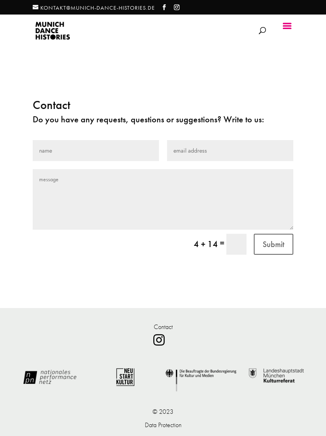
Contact (163, 327)
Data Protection (163, 425)
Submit (273, 244)
